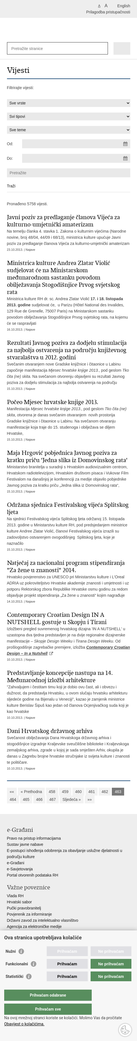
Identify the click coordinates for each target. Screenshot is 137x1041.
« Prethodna (31, 791)
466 (39, 799)
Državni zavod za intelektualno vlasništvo (42, 920)
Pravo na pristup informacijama (34, 838)
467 (52, 799)
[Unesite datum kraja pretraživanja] (76, 158)
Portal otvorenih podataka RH (32, 875)
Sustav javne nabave (25, 844)
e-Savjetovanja (20, 869)
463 (118, 791)
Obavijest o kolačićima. (24, 1024)
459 (65, 791)
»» (90, 799)
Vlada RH (15, 896)
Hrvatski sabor (19, 902)
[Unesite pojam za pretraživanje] (32, 48)
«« (12, 791)
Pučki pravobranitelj (24, 908)
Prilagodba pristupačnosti (108, 12)
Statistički (14, 987)
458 (52, 791)
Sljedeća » (72, 799)
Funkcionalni (17, 975)
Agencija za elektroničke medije (34, 926)
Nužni (11, 962)
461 (91, 791)
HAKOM (14, 932)
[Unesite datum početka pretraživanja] (76, 143)
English (123, 6)
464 (13, 799)
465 (26, 799)
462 (104, 791)
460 (78, 791)
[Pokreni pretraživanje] (102, 48)
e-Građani (15, 863)
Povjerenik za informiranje (29, 914)
